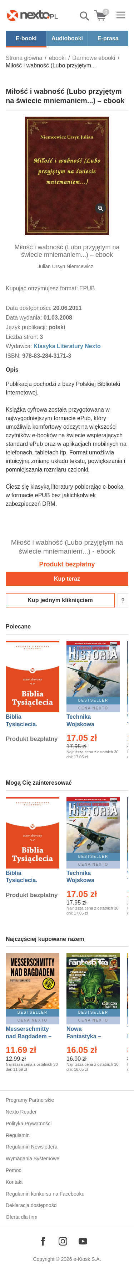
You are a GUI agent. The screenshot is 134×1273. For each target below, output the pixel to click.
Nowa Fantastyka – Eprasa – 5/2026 (87, 1036)
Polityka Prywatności (28, 1123)
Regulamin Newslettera (32, 1147)
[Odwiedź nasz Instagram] (63, 1241)
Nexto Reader (21, 1112)
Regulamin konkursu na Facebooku (45, 1194)
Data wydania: (25, 318)
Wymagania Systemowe (32, 1158)
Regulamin (18, 1135)
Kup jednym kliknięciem (60, 600)
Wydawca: (20, 346)
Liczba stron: (23, 337)
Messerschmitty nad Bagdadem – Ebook (28, 1036)
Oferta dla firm (22, 1217)
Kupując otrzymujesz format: (42, 288)
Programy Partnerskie (30, 1100)
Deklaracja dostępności (32, 1205)
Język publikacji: (27, 327)
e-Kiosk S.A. (87, 1259)
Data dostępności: (29, 308)
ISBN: (14, 356)
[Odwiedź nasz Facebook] (43, 1241)
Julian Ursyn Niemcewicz (65, 266)
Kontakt (14, 1182)
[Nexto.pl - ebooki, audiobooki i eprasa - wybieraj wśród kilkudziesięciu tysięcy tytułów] (32, 15)
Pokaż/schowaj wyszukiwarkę (85, 16)
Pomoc (13, 1170)
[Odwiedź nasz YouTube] (83, 1241)
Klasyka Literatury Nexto (67, 346)
